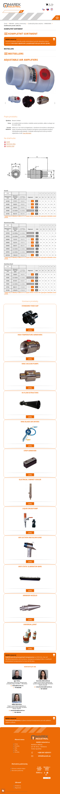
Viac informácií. (27, 133)
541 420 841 (44, 689)
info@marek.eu (44, 756)
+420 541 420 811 (44, 752)
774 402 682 (18, 687)
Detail (30, 330)
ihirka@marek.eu (17, 685)
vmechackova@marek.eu (44, 687)
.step (37, 245)
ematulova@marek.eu (18, 710)
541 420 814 (17, 712)
